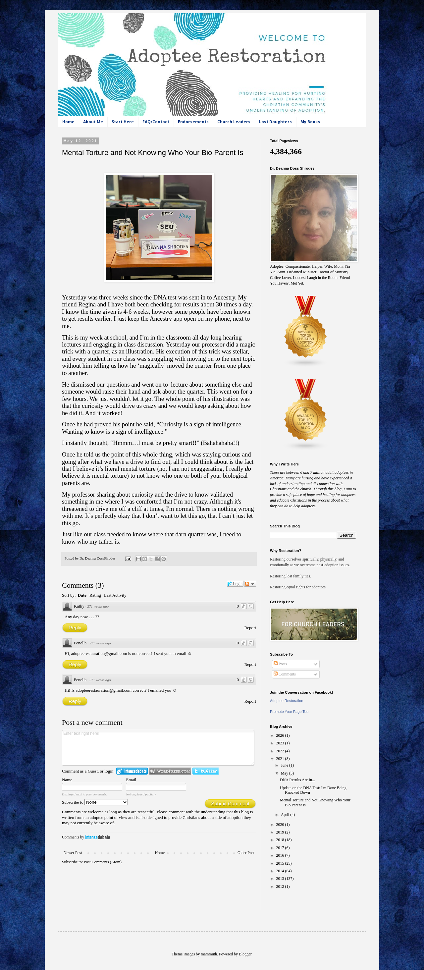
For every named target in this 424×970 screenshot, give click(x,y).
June (285, 765)
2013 (280, 878)
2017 (280, 847)
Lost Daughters (275, 122)
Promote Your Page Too (289, 712)
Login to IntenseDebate (132, 771)
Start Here (123, 122)
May (285, 773)
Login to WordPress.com (170, 771)
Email (131, 779)
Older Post (246, 852)
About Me (93, 122)
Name (67, 779)
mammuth (209, 954)
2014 (280, 871)
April (285, 814)
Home (68, 122)
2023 (280, 743)
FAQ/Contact (155, 122)
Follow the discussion (250, 584)
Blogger (245, 954)
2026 (280, 735)
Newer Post (73, 852)
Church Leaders (233, 122)
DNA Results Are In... (297, 780)
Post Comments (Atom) (103, 862)
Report (250, 627)
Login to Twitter (205, 771)
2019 (280, 832)
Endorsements (193, 122)
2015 (280, 863)
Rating (95, 595)
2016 (280, 855)
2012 (280, 886)
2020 (280, 824)
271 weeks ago (98, 606)
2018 (280, 839)
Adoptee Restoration (286, 701)
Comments (285, 674)
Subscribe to (95, 802)
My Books (310, 122)
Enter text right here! (158, 748)
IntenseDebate (98, 837)
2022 (280, 751)
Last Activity (115, 595)
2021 (280, 758)
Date (82, 595)
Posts (280, 664)
